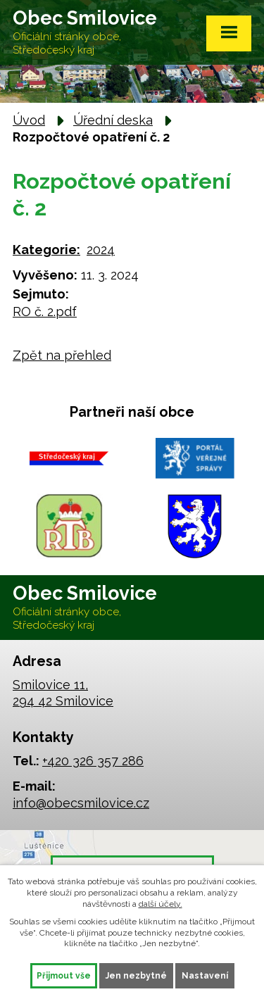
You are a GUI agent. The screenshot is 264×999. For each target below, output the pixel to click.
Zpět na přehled (62, 355)
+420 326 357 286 (93, 760)
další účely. (160, 904)
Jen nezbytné (136, 976)
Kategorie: (46, 249)
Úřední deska (113, 120)
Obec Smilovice (85, 32)
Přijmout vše (64, 976)
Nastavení (205, 976)
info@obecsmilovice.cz (81, 803)
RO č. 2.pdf (45, 311)
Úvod (29, 120)
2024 (101, 249)
